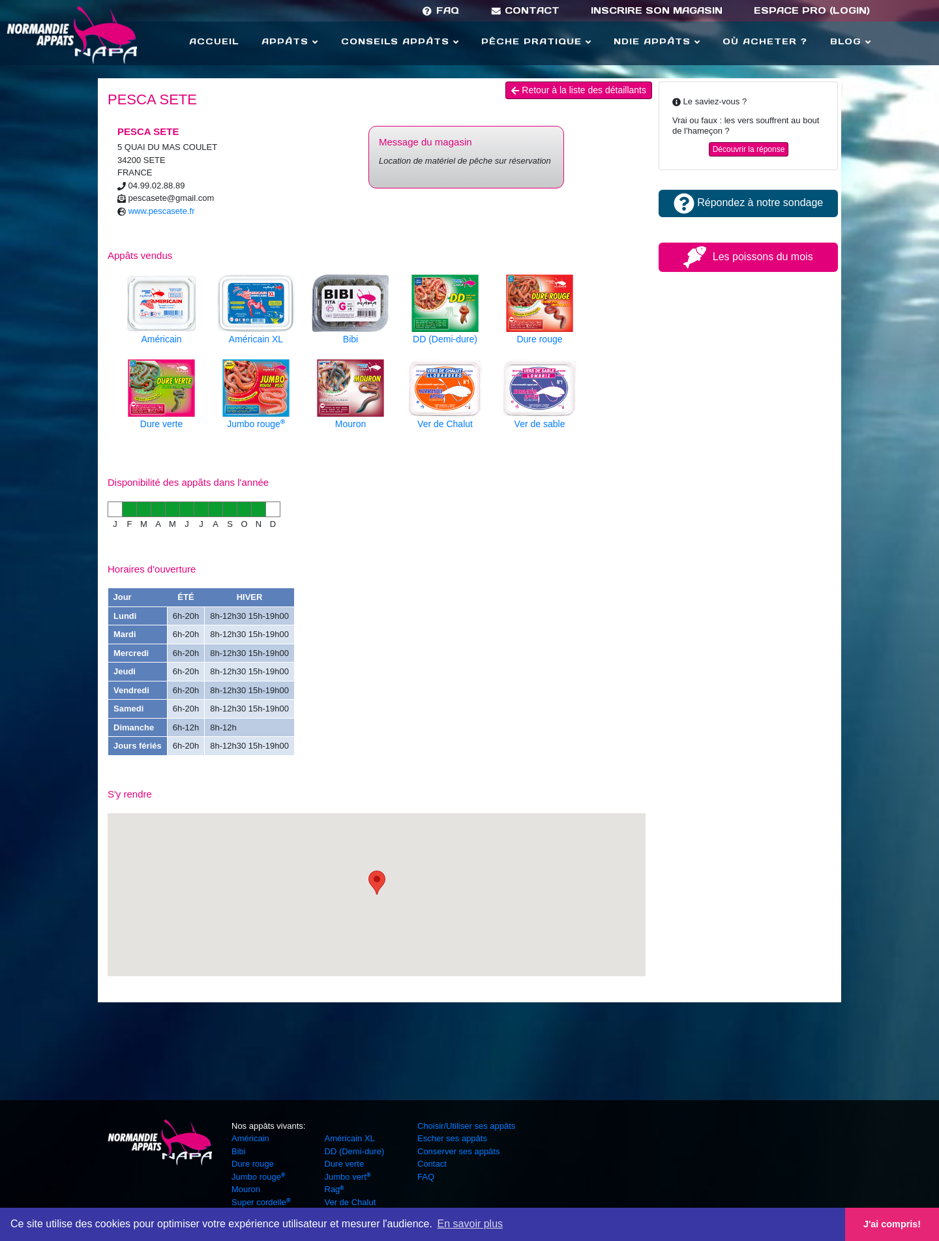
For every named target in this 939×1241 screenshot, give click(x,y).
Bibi (238, 1151)
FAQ (440, 10)
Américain (250, 1138)
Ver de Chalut (350, 1202)
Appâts (289, 41)
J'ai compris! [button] (892, 1224)
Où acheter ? (765, 41)
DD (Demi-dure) (355, 1151)
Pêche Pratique (536, 41)
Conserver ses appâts (458, 1151)
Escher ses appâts (452, 1138)
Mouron (245, 1189)
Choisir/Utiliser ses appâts (466, 1126)
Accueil (214, 41)
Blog (850, 41)
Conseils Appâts (399, 41)
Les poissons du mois (747, 256)
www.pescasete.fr (161, 211)
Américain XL (350, 1138)
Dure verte (345, 1164)
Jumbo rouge (258, 1177)
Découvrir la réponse (749, 149)
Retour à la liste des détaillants (578, 90)
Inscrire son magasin (657, 10)
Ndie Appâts (657, 41)
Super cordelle (260, 1202)
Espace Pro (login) (812, 10)
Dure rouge (252, 1164)
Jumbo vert (348, 1177)
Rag (334, 1189)
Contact (525, 10)
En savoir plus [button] (470, 1223)
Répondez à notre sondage (748, 202)
